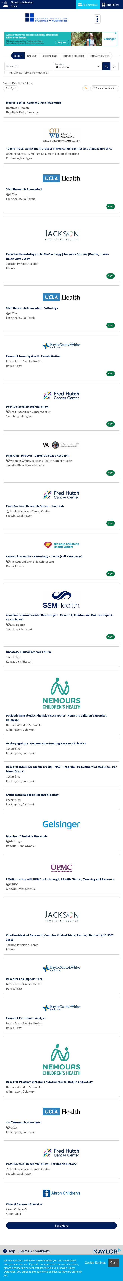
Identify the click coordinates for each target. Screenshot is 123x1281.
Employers (110, 4)
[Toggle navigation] (97, 19)
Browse (32, 55)
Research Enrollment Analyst (25, 1018)
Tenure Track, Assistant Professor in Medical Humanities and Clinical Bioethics (59, 148)
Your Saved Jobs (99, 55)
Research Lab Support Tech (24, 979)
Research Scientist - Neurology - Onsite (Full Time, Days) (44, 556)
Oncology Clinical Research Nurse (29, 652)
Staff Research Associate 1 (24, 189)
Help (9, 1251)
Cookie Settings (95, 1262)
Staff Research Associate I (23, 1122)
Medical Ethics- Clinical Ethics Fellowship (33, 102)
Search (18, 55)
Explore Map (49, 55)
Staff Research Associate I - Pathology (32, 308)
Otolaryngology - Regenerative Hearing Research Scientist (46, 743)
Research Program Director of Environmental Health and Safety (49, 1082)
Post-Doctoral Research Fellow (27, 406)
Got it (113, 1262)
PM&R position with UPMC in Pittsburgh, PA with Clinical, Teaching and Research (60, 879)
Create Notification (105, 88)
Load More (61, 1225)
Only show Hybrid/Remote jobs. (29, 72)
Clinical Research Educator (24, 1204)
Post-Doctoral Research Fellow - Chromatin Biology (41, 1164)
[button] (114, 66)
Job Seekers (88, 4)
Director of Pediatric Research (26, 836)
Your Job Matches (73, 55)
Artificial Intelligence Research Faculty (32, 795)
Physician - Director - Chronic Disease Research (37, 455)
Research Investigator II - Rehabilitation (33, 356)
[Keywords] (28, 66)
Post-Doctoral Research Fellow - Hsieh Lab (35, 506)
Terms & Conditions (34, 1251)
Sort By (10, 88)
